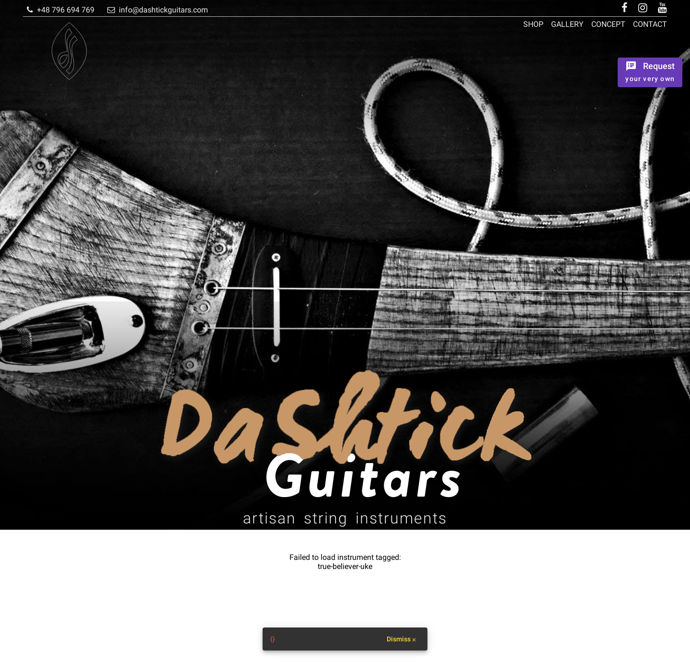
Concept (608, 24)
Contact (650, 24)
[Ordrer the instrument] (650, 72)
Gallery (567, 24)
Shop (533, 24)
